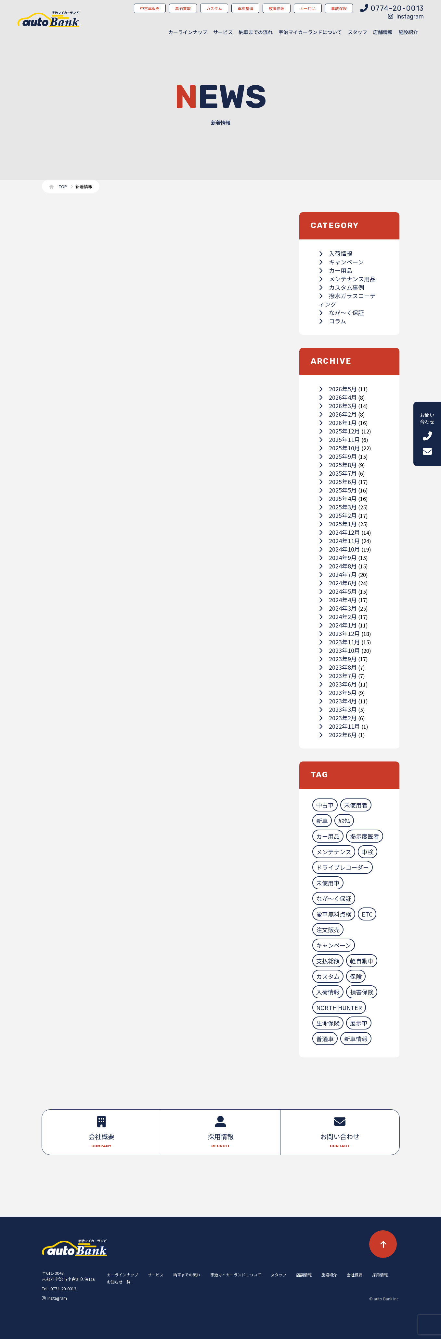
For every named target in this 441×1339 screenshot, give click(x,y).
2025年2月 (338, 515)
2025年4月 (338, 498)
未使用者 (356, 805)
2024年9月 (338, 557)
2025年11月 (339, 439)
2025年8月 (338, 464)
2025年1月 (338, 523)
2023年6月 (338, 684)
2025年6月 (338, 481)
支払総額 (328, 960)
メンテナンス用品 (347, 278)
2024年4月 (338, 599)
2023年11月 (339, 642)
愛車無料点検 (333, 914)
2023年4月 (338, 701)
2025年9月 (338, 456)
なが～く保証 (341, 312)
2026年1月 (338, 422)
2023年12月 (339, 633)
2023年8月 (338, 667)
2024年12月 (339, 532)
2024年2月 (338, 616)
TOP (63, 186)
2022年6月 (338, 734)
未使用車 (328, 883)
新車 (322, 820)
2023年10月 (339, 650)
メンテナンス (333, 851)
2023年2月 (338, 717)
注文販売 (328, 929)
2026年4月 (338, 397)
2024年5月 (338, 591)
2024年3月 (338, 608)
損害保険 (361, 992)
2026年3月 (338, 405)
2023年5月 (338, 692)
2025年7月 (338, 473)
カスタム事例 (341, 287)
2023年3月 (338, 709)
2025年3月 (338, 507)
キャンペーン (341, 262)
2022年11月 (339, 726)
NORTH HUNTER (339, 1007)
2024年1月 (338, 625)
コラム (332, 321)
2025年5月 (338, 490)
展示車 (359, 1023)
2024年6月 (338, 582)
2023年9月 (338, 658)
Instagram (406, 16)
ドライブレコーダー (342, 867)
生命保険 (328, 1023)
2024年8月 (338, 566)
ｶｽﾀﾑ (344, 820)
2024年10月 (339, 549)
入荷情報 (335, 253)
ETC (367, 914)
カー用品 (335, 270)
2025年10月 (339, 448)
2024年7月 (338, 574)
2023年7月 (338, 675)
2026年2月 (338, 414)
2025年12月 (339, 431)
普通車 (325, 1038)
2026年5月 (338, 388)
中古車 (325, 805)
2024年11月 (339, 540)
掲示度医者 (364, 836)
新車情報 (356, 1038)
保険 (356, 976)
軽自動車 (361, 960)
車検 (367, 851)
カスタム (328, 976)
